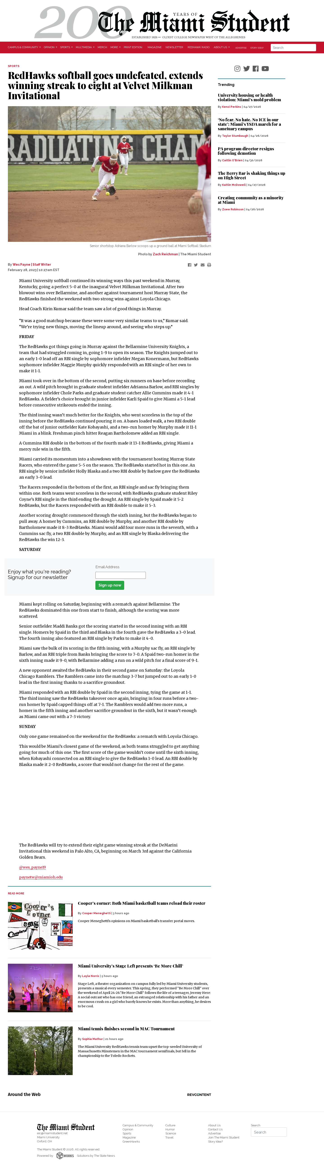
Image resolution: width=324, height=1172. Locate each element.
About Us (214, 1125)
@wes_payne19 (33, 867)
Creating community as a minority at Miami (250, 200)
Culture (170, 1125)
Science (170, 1133)
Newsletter (174, 47)
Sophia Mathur (92, 1039)
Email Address (107, 567)
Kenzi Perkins (231, 106)
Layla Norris (90, 976)
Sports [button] (65, 47)
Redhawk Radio (198, 47)
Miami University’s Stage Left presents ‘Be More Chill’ (130, 966)
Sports (127, 1133)
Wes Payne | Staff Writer (32, 264)
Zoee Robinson (233, 209)
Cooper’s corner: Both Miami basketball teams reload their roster (141, 903)
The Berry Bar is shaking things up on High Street (251, 175)
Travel (169, 1137)
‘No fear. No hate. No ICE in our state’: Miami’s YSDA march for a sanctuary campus (249, 124)
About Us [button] (221, 47)
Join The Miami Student (223, 1137)
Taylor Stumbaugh (235, 135)
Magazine (155, 47)
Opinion (128, 1129)
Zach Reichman (165, 254)
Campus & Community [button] (23, 47)
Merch (102, 47)
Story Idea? (256, 48)
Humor (170, 1129)
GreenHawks (131, 1141)
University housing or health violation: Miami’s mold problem (249, 97)
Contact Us (215, 1129)
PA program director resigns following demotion (246, 151)
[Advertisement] (106, 805)
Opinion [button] (49, 47)
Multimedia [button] (84, 47)
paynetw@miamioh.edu (42, 877)
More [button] (114, 47)
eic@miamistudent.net (52, 1133)
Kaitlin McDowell (234, 184)
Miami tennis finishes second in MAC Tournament (126, 1028)
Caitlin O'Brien (232, 160)
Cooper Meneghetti (96, 913)
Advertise (241, 48)
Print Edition (133, 47)
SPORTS (13, 66)
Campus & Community (138, 1125)
